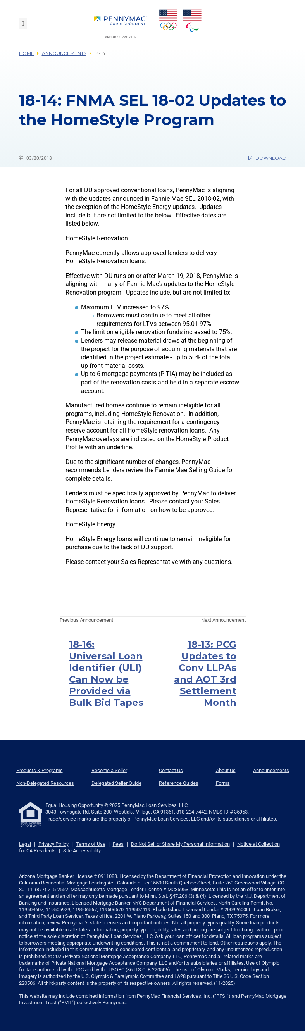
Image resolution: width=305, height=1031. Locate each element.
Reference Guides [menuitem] (178, 783)
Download (267, 158)
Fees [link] (118, 844)
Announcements (64, 53)
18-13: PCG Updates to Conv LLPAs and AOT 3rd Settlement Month (205, 673)
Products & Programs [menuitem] (39, 770)
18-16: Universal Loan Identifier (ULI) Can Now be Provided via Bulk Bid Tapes (106, 673)
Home (26, 53)
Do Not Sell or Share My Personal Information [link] (180, 844)
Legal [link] (25, 844)
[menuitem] (123, 23)
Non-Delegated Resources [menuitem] (45, 783)
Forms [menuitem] (223, 783)
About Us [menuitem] (226, 770)
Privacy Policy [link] (53, 844)
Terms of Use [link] (90, 844)
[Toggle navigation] (23, 23)
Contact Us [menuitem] (171, 770)
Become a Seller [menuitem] (109, 770)
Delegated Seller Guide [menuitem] (116, 783)
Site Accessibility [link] (82, 850)
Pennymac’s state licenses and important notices (116, 923)
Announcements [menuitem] (271, 770)
